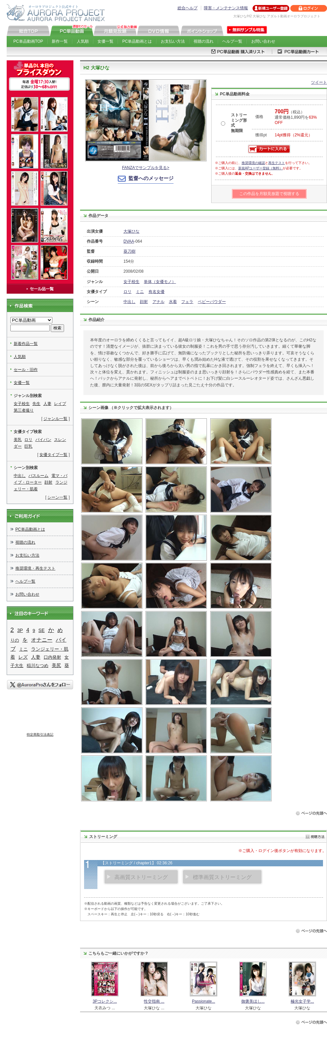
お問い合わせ (263, 41)
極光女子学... (302, 1001)
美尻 (56, 665)
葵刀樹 (129, 251)
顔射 (144, 301)
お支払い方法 (173, 41)
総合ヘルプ (188, 8)
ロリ (127, 291)
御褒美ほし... (253, 1001)
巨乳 (28, 446)
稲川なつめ (37, 665)
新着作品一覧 (26, 343)
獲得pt (261, 135)
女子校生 (131, 281)
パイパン (43, 439)
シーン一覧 (57, 497)
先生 (36, 403)
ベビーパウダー (212, 301)
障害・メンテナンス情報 (226, 8)
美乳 (18, 439)
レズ (23, 657)
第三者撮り (24, 410)
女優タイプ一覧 (53, 454)
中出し (129, 301)
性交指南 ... (154, 1001)
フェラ (187, 301)
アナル (158, 301)
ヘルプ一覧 (232, 41)
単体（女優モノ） (160, 281)
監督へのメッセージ (151, 178)
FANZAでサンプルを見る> (146, 167)
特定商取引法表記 (40, 734)
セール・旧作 (26, 369)
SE (41, 630)
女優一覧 (105, 41)
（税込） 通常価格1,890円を (296, 117)
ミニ (140, 291)
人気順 (83, 41)
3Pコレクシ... (105, 1001)
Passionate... (203, 1001)
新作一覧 (60, 41)
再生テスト (276, 163)
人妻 (47, 403)
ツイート (319, 82)
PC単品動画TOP (28, 41)
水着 (173, 301)
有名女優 (156, 291)
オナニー (41, 640)
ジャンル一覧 (55, 418)
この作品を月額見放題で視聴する (269, 193)
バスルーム (38, 475)
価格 (259, 116)
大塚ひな (131, 231)
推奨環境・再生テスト (35, 568)
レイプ (60, 403)
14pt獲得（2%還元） (293, 135)
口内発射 (52, 657)
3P (20, 630)
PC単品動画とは (137, 41)
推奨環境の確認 (253, 163)
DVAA (128, 241)
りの (14, 640)
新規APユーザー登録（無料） (260, 168)
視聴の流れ (204, 41)
